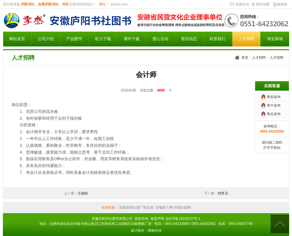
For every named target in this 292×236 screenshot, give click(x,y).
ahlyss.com (118, 4)
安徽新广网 (164, 207)
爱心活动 (160, 39)
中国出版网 (182, 207)
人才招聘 (246, 39)
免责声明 (157, 219)
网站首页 (17, 39)
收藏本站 (242, 4)
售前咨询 (274, 95)
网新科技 (155, 231)
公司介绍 (46, 39)
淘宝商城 (275, 39)
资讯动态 (189, 39)
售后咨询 (274, 112)
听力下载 (103, 39)
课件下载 (132, 39)
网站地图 (263, 4)
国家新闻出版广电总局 (136, 207)
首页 (244, 58)
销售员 (223, 193)
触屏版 (282, 4)
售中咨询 (274, 103)
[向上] (280, 224)
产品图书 (74, 39)
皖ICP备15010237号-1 (183, 219)
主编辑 (83, 193)
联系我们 (217, 39)
